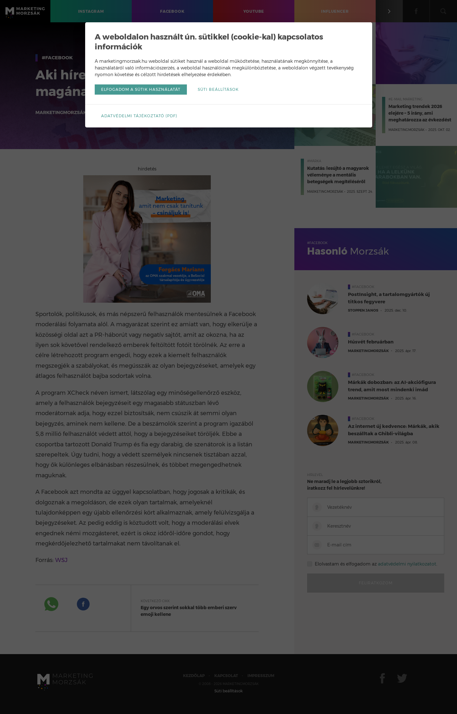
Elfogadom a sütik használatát (141, 89)
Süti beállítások (218, 89)
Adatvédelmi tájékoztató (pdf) (139, 115)
